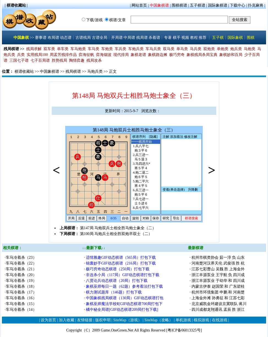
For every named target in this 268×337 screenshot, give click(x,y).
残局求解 (34, 49)
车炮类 (107, 49)
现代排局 (121, 55)
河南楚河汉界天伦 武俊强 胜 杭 (218, 263)
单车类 (63, 49)
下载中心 (237, 5)
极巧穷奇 (177, 55)
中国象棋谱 (159, 5)
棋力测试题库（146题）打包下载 (114, 292)
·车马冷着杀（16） (21, 298)
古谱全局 (99, 38)
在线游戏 (219, 320)
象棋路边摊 (157, 55)
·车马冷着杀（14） (21, 310)
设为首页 (48, 320)
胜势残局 (59, 60)
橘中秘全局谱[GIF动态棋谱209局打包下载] (122, 310)
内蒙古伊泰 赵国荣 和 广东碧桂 (218, 286)
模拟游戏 (201, 320)
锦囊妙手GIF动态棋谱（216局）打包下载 (121, 263)
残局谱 (142, 38)
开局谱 (117, 38)
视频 (185, 38)
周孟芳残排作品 (63, 55)
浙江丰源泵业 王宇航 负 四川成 (218, 275)
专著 (168, 38)
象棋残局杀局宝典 (202, 55)
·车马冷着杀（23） (21, 257)
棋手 (177, 38)
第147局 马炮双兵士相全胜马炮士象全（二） (118, 228)
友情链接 (84, 320)
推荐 (202, 38)
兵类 (21, 55)
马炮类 (249, 49)
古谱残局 (83, 38)
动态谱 (66, 38)
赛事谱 (41, 38)
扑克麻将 (255, 5)
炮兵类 (236, 49)
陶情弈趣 (76, 60)
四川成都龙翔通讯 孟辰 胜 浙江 (218, 310)
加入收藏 (66, 320)
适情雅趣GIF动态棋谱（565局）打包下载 (121, 257)
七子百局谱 (40, 60)
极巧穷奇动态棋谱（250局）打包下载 (118, 269)
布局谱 (53, 38)
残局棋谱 (73, 71)
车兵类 (120, 49)
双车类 (49, 49)
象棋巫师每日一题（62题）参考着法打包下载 (124, 286)
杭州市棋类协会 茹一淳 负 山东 (218, 257)
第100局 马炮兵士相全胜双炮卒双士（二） (116, 234)
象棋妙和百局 (230, 55)
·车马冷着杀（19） (21, 281)
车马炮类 (78, 49)
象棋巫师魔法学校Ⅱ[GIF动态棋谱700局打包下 (124, 304)
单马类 (182, 49)
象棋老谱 (138, 55)
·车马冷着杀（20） (21, 275)
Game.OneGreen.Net (117, 330)
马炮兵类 (95, 71)
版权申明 (103, 320)
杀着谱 (154, 38)
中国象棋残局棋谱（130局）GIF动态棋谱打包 (124, 298)
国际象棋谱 (217, 5)
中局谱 (129, 38)
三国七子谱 (19, 60)
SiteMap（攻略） (158, 320)
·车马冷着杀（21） (21, 269)
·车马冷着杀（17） (21, 292)
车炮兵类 (136, 49)
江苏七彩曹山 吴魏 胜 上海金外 (218, 269)
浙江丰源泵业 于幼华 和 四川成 (218, 281)
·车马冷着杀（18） (21, 286)
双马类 (168, 49)
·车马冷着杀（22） (21, 263)
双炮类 (209, 49)
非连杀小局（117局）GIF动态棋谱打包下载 (123, 275)
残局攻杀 (94, 60)
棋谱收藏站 (24, 71)
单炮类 (222, 49)
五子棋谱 (197, 5)
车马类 (93, 49)
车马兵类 (153, 49)
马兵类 (195, 49)
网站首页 (139, 5)
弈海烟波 (103, 55)
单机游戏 (183, 320)
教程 (194, 38)
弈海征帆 (86, 55)
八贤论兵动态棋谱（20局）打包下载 (117, 281)
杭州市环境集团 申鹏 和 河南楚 (218, 292)
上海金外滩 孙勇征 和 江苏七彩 (218, 298)
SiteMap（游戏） (127, 320)
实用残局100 (37, 55)
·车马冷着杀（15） (21, 304)
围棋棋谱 (179, 5)
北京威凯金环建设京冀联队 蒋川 (219, 304)
